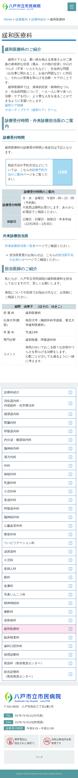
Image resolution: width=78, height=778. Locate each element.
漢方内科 (10, 457)
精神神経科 (11, 603)
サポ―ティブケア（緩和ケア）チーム (31, 109)
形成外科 (10, 500)
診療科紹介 (39, 19)
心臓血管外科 (13, 525)
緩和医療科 (11, 628)
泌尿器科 (10, 551)
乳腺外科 (10, 482)
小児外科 (10, 491)
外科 (7, 465)
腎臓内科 (10, 422)
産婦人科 (10, 568)
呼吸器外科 (11, 508)
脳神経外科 (11, 517)
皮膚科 (8, 585)
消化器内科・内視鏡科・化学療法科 (19, 403)
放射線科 (10, 620)
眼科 (7, 577)
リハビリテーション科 (19, 543)
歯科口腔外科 (13, 646)
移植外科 (10, 474)
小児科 (8, 560)
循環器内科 (11, 414)
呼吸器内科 (11, 431)
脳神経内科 (11, 448)
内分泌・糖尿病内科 (17, 439)
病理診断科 (11, 654)
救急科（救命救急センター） (24, 663)
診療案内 (21, 19)
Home (8, 19)
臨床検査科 (11, 637)
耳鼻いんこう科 (14, 594)
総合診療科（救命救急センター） (19, 674)
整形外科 (10, 534)
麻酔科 (8, 611)
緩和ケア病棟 (14, 105)
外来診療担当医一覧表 (20, 245)
